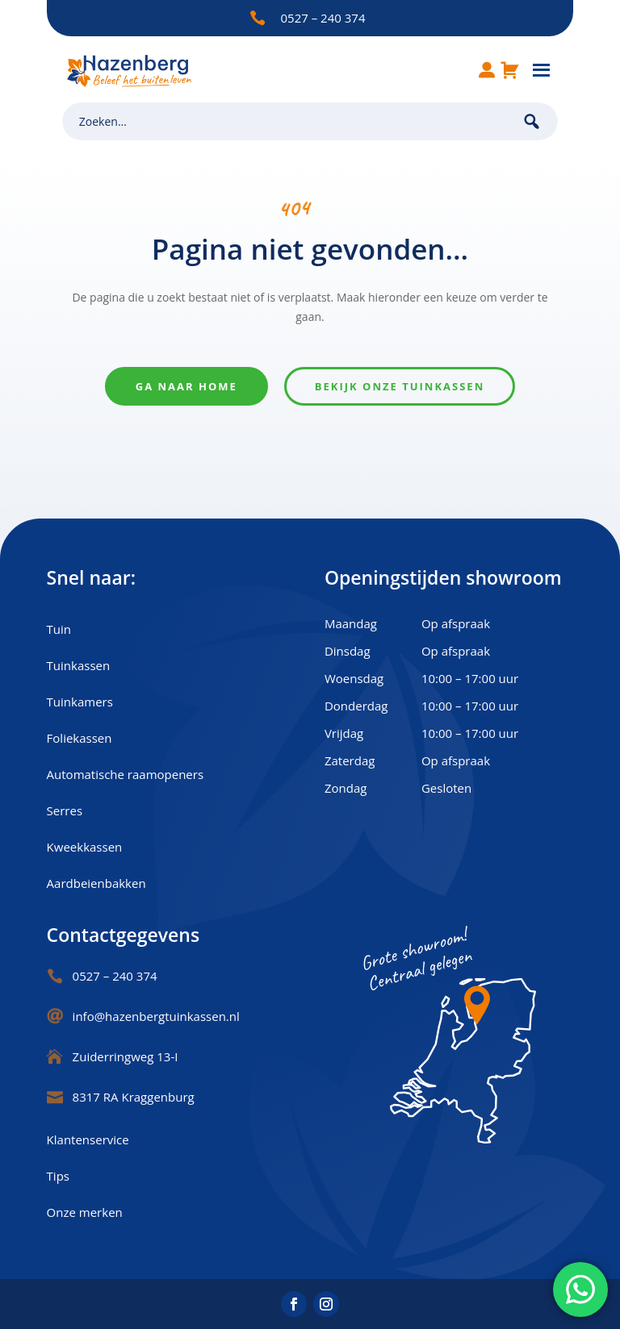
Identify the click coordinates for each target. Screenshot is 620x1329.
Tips (58, 1176)
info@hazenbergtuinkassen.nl (156, 1016)
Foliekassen (79, 738)
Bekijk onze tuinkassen (399, 386)
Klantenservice (88, 1139)
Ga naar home (186, 386)
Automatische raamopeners (125, 774)
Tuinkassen (79, 665)
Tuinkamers (80, 702)
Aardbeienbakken (96, 883)
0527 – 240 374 (323, 18)
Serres (64, 810)
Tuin (59, 629)
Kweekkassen (85, 847)
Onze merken (85, 1212)
